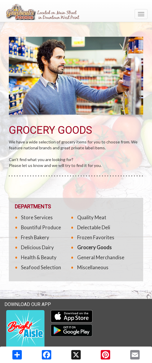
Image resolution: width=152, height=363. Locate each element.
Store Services (37, 217)
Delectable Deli (93, 227)
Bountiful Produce (41, 227)
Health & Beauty (39, 257)
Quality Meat (91, 217)
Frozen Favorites (95, 237)
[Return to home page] (76, 11)
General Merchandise (100, 257)
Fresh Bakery (35, 237)
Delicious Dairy (37, 247)
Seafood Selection (41, 267)
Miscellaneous (92, 267)
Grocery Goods (94, 247)
